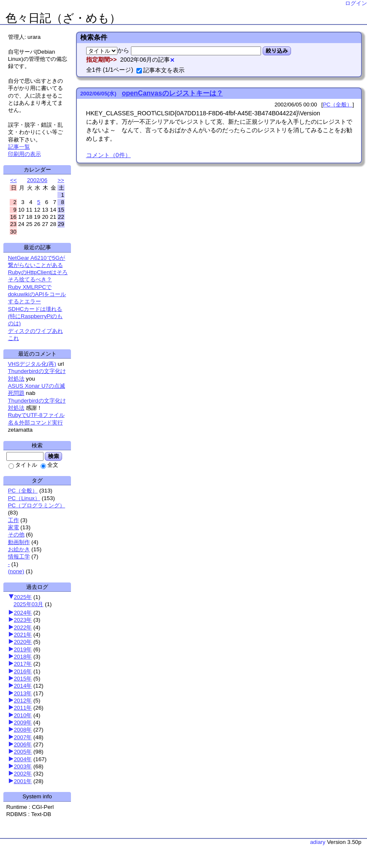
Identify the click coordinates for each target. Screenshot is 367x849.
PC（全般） (23, 490)
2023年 (23, 620)
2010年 (23, 715)
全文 (49, 465)
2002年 (23, 773)
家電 (13, 527)
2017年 (23, 664)
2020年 (23, 642)
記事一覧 (19, 147)
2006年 (23, 744)
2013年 (23, 693)
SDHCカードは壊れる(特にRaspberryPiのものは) (35, 316)
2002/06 (37, 180)
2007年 (23, 737)
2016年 (23, 671)
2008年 (23, 730)
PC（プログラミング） (36, 505)
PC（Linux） (24, 498)
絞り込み (277, 51)
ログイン (356, 3)
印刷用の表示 (24, 154)
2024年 (23, 613)
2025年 (23, 597)
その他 (16, 534)
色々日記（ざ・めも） (63, 18)
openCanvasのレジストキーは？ (172, 93)
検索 (53, 456)
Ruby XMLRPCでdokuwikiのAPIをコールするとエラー (37, 294)
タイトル (22, 465)
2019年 (23, 649)
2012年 (23, 700)
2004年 (23, 759)
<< (13, 180)
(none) (16, 571)
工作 (13, 520)
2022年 (23, 627)
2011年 (23, 708)
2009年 (23, 722)
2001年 (23, 781)
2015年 (23, 678)
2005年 (23, 751)
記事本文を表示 (160, 70)
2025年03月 (28, 604)
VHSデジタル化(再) (32, 364)
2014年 (23, 686)
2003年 (23, 766)
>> (60, 180)
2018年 (23, 656)
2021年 (23, 634)
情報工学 (19, 556)
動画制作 (19, 542)
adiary (317, 842)
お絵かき (19, 549)
